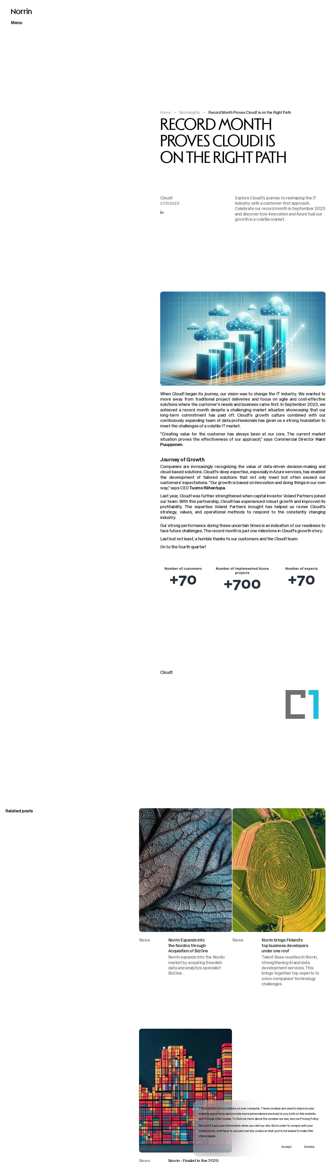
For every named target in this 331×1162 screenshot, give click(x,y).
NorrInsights (189, 112)
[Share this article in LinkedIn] (161, 212)
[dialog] (259, 1128)
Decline (309, 1147)
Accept (286, 1147)
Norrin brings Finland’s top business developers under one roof (285, 945)
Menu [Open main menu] (16, 22)
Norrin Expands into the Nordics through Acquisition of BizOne (188, 945)
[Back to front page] (21, 11)
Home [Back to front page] (165, 112)
